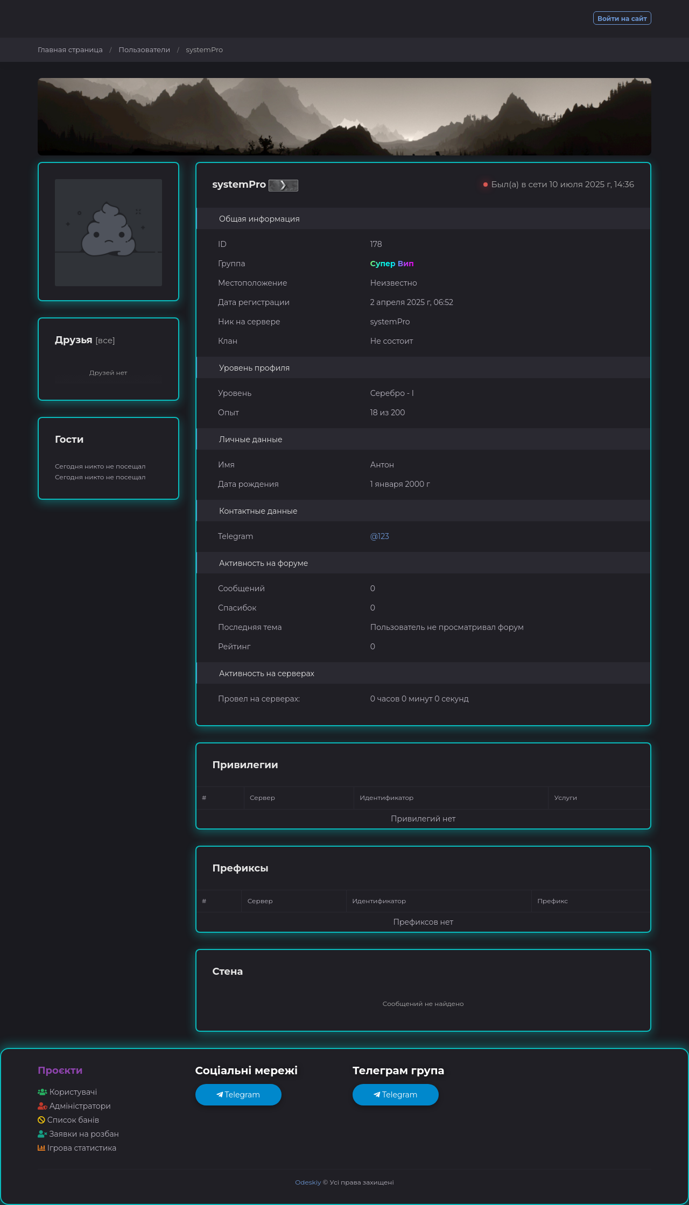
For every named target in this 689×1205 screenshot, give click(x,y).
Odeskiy (308, 1182)
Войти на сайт (622, 19)
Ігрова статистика (77, 1148)
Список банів (68, 1120)
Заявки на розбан (78, 1134)
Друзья (85, 340)
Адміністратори (74, 1106)
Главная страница (70, 49)
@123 (379, 536)
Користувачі (67, 1092)
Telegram (238, 1095)
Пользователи (144, 49)
